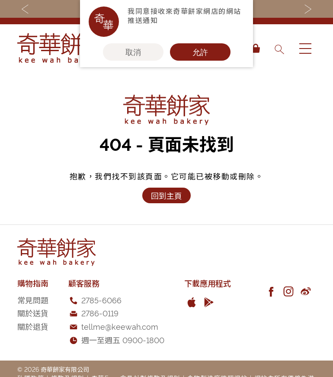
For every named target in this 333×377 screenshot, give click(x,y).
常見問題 (32, 299)
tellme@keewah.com (119, 326)
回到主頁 (166, 195)
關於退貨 (32, 326)
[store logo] (60, 48)
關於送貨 (32, 312)
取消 (133, 52)
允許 (200, 52)
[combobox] (278, 48)
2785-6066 (101, 299)
